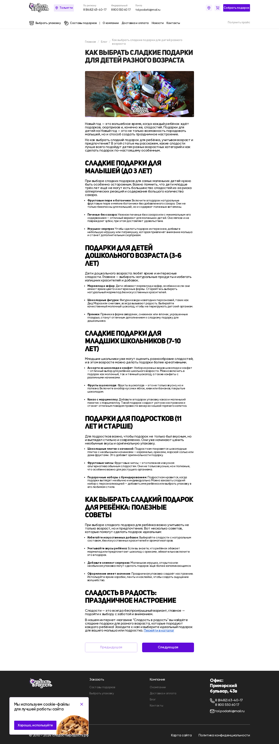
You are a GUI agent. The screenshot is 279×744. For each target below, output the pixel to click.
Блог (104, 41)
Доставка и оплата (163, 693)
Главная (90, 41)
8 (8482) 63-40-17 (94, 9)
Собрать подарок (236, 7)
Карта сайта (181, 735)
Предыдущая (111, 647)
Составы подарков (102, 687)
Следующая (168, 647)
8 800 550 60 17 (121, 9)
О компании (158, 687)
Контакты (156, 705)
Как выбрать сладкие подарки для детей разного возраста (147, 41)
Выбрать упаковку (101, 693)
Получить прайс (239, 22)
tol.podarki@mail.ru (147, 9)
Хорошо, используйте (35, 725)
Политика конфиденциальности (224, 735)
